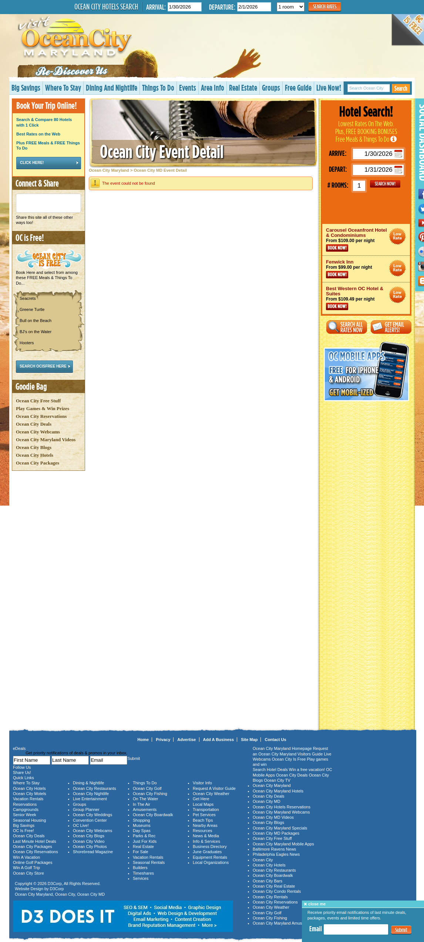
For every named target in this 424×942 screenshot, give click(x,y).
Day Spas (142, 830)
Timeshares (143, 873)
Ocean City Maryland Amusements (284, 923)
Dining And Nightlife (111, 87)
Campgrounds (25, 809)
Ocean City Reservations (41, 416)
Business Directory (210, 846)
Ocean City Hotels (34, 455)
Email (315, 929)
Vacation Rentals (28, 799)
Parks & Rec (144, 836)
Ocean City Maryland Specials (280, 828)
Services (140, 878)
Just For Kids (145, 841)
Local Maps (203, 804)
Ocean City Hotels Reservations (281, 807)
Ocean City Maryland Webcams (281, 812)
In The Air (141, 804)
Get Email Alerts (391, 327)
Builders (140, 867)
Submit (401, 930)
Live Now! (328, 87)
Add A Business (218, 739)
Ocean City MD (91, 894)
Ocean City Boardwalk (153, 814)
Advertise (186, 739)
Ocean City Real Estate (274, 886)
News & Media (206, 836)
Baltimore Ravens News (274, 849)
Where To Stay (63, 87)
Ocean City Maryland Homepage (282, 748)
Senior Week (24, 814)
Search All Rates (346, 327)
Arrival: (156, 7)
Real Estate (243, 87)
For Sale (140, 851)
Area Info (212, 87)
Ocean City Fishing (150, 793)
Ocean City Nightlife (91, 793)
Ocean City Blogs (33, 447)
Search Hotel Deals (270, 769)
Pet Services (204, 814)
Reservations (25, 804)
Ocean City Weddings (92, 814)
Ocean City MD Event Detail (160, 170)
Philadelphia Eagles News (276, 854)
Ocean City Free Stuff (38, 400)
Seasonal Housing (29, 820)
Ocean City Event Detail (161, 151)
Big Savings (25, 87)
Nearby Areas (205, 825)
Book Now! (337, 248)
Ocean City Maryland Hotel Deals (397, 236)
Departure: (222, 7)
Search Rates (324, 6)
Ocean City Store (28, 873)
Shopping (141, 820)
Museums (142, 825)
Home (143, 739)
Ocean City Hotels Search (106, 6)
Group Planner (86, 809)
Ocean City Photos (90, 846)
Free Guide (298, 87)
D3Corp (55, 883)
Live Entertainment (90, 799)
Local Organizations (211, 862)
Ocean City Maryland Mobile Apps (283, 844)
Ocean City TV (277, 780)
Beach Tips (203, 820)
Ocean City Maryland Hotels (278, 791)
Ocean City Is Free (289, 759)
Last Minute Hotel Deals (34, 841)
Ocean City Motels (29, 793)
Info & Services (206, 841)
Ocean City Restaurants (94, 788)
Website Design (29, 888)
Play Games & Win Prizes (42, 408)
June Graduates (207, 851)
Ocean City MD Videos (273, 817)
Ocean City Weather (211, 793)
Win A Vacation (26, 857)
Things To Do (158, 87)
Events (187, 87)
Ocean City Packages (37, 463)
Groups (271, 87)
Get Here (201, 799)
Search (400, 88)
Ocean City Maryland (109, 170)
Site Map (249, 739)
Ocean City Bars (267, 881)
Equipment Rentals (210, 857)
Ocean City (65, 894)
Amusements (145, 809)
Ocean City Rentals (270, 897)
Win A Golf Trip (26, 867)
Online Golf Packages (32, 862)
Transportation (206, 809)
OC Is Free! (23, 830)
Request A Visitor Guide (214, 788)
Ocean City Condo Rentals (277, 891)
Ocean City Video (88, 841)
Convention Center (90, 820)
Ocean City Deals (33, 424)
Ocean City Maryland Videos (45, 439)
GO (385, 184)
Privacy (163, 739)
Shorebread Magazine (93, 851)
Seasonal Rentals (149, 862)
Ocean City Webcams (38, 432)
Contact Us (275, 739)
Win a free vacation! (307, 769)
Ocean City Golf (147, 788)
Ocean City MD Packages (276, 833)
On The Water (145, 799)
